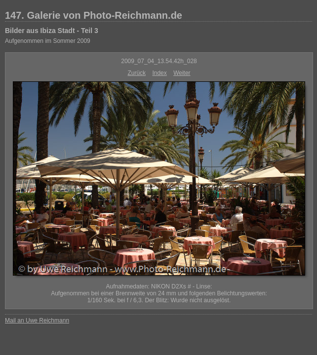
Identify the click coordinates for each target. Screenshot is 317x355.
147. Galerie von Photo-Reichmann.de (93, 15)
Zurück (136, 73)
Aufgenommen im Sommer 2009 (47, 40)
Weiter (181, 73)
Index (159, 73)
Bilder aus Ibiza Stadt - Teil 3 (51, 31)
